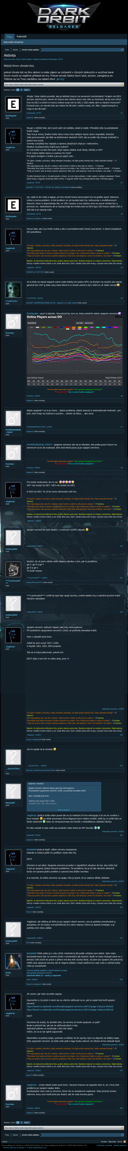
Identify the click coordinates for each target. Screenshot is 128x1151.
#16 (121, 907)
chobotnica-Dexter (49, 770)
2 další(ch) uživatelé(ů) (61, 187)
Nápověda (112, 1142)
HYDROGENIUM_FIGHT (13, 431)
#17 (121, 938)
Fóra (9, 37)
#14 (121, 766)
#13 (121, 735)
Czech (4, 1142)
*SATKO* (48, 187)
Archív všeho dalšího (24, 59)
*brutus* (29, 739)
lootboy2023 (11, 549)
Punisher (10, 333)
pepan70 (29, 1075)
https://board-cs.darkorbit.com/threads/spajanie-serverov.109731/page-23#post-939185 (70, 1006)
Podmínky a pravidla (104, 1145)
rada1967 (29, 187)
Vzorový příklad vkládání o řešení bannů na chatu (47, 970)
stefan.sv (39, 218)
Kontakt (104, 1142)
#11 (121, 578)
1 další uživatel (71, 303)
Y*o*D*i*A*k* (39, 187)
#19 (121, 1070)
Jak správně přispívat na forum (39, 973)
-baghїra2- (10, 147)
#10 (121, 546)
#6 (122, 396)
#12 (121, 612)
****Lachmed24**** (13, 582)
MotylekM (37, 739)
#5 (122, 298)
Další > (27, 90)
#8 (122, 468)
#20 (121, 1108)
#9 (122, 521)
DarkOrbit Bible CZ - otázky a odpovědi (44, 975)
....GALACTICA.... (13, 769)
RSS (125, 1142)
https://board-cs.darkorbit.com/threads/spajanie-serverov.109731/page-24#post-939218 (70, 1009)
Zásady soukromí (120, 1145)
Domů (120, 1142)
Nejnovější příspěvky (13, 42)
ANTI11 (40, 582)
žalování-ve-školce (33, 770)
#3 (122, 214)
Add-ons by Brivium (25, 1148)
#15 (121, 835)
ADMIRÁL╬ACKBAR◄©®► (45, 303)
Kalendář (22, 36)
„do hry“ (60, 79)
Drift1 (28, 943)
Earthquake (52, 59)
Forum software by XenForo (23, 1145)
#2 (122, 183)
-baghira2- (30, 117)
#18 (121, 979)
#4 (122, 267)
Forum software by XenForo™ (65, 1145)
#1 (122, 113)
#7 (122, 427)
